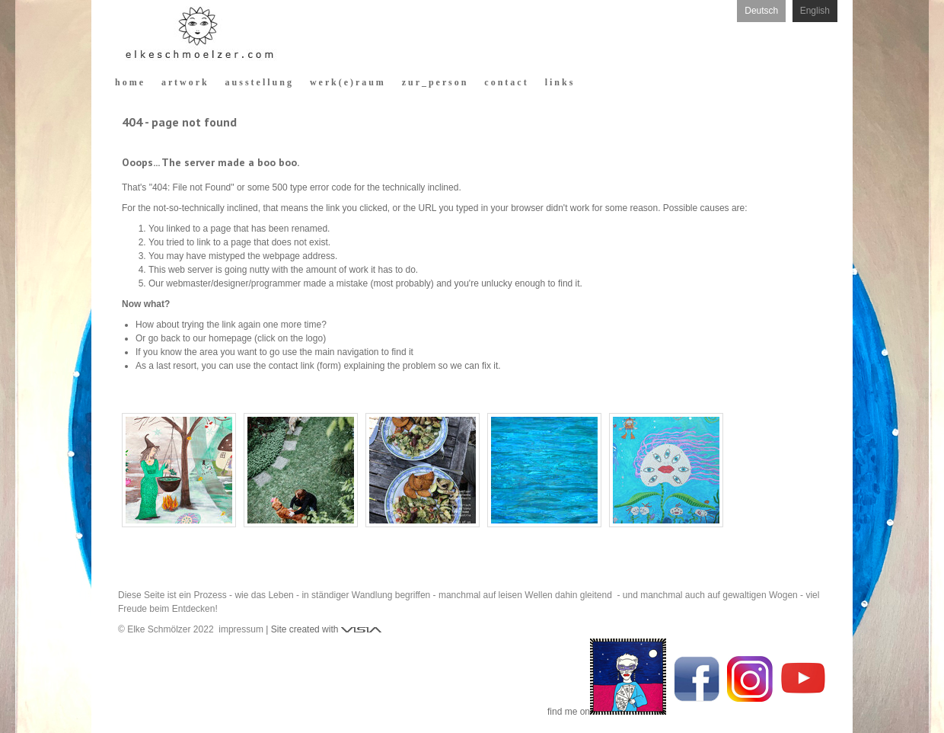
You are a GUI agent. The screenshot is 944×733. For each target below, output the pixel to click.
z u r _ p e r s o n (434, 82)
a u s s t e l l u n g (258, 82)
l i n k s (559, 82)
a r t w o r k (184, 82)
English (815, 10)
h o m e (129, 82)
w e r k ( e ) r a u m (347, 82)
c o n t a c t (505, 82)
